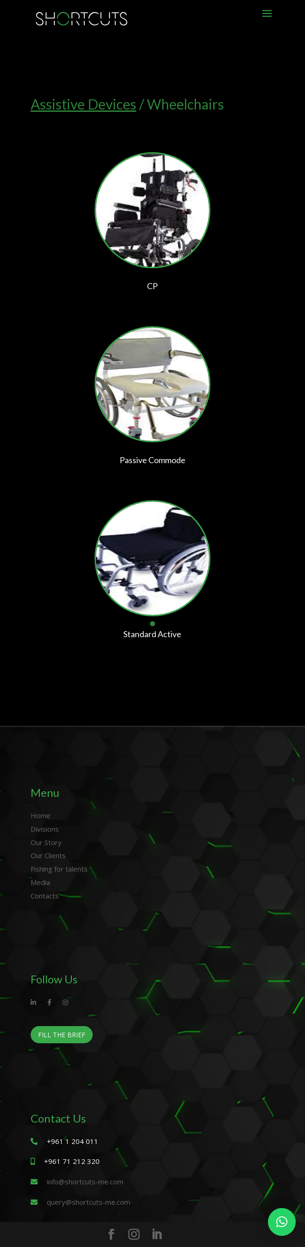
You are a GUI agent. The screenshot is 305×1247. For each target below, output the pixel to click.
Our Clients (48, 855)
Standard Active (152, 634)
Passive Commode (152, 460)
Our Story (46, 842)
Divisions (45, 828)
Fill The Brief (61, 1034)
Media (40, 882)
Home (41, 815)
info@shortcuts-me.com (85, 1181)
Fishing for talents (59, 868)
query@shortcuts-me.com (88, 1202)
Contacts (45, 895)
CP (152, 286)
